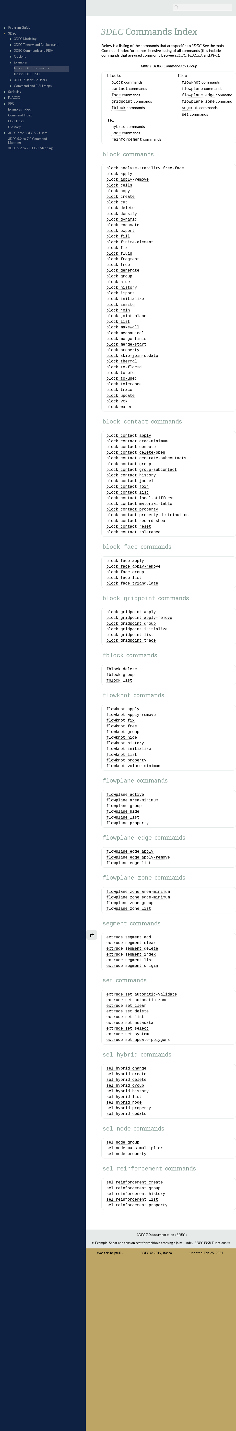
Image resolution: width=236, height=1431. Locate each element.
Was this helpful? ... (110, 1389)
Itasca (167, 1389)
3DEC (145, 1389)
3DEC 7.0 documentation (155, 1370)
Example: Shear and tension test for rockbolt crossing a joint (138, 1379)
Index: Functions (205, 1379)
